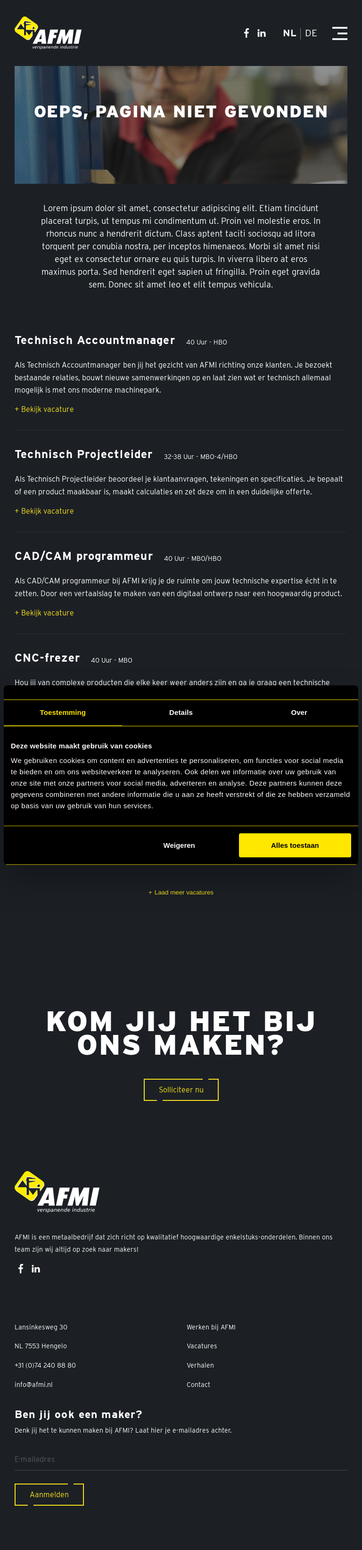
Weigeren (179, 845)
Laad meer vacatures (184, 892)
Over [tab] (299, 712)
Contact (198, 1384)
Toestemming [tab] (63, 712)
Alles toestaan (295, 845)
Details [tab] (181, 712)
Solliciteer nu (181, 1089)
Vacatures (202, 1346)
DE (310, 33)
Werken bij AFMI (211, 1327)
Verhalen (200, 1365)
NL (289, 33)
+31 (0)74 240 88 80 (45, 1365)
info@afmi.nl (34, 1384)
